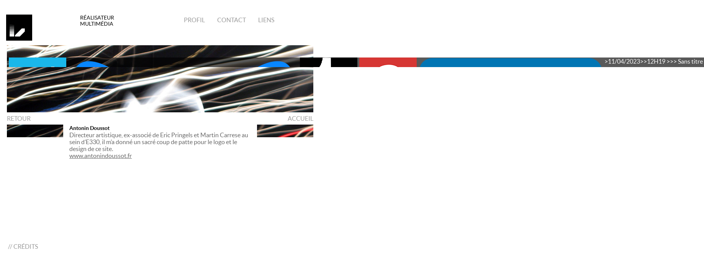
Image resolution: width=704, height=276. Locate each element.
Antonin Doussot (89, 128)
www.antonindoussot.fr (100, 155)
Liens (265, 19)
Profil (194, 19)
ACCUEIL (300, 118)
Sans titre (690, 61)
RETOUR (19, 118)
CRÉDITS (25, 246)
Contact (231, 19)
